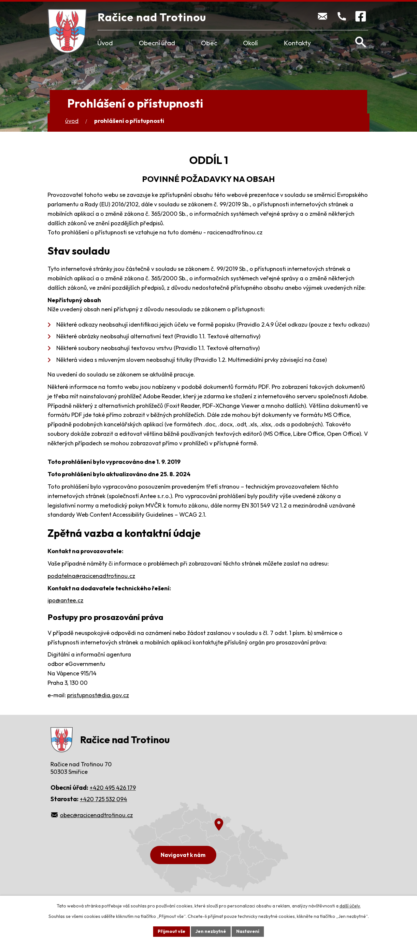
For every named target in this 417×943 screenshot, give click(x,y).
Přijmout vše (171, 931)
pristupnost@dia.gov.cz (98, 695)
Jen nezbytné (210, 931)
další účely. (350, 906)
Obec (209, 43)
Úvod (105, 43)
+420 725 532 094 (103, 799)
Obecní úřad (157, 43)
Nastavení (247, 931)
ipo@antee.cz (65, 600)
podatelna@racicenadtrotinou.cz (91, 576)
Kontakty (297, 43)
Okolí (250, 43)
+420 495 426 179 (113, 787)
